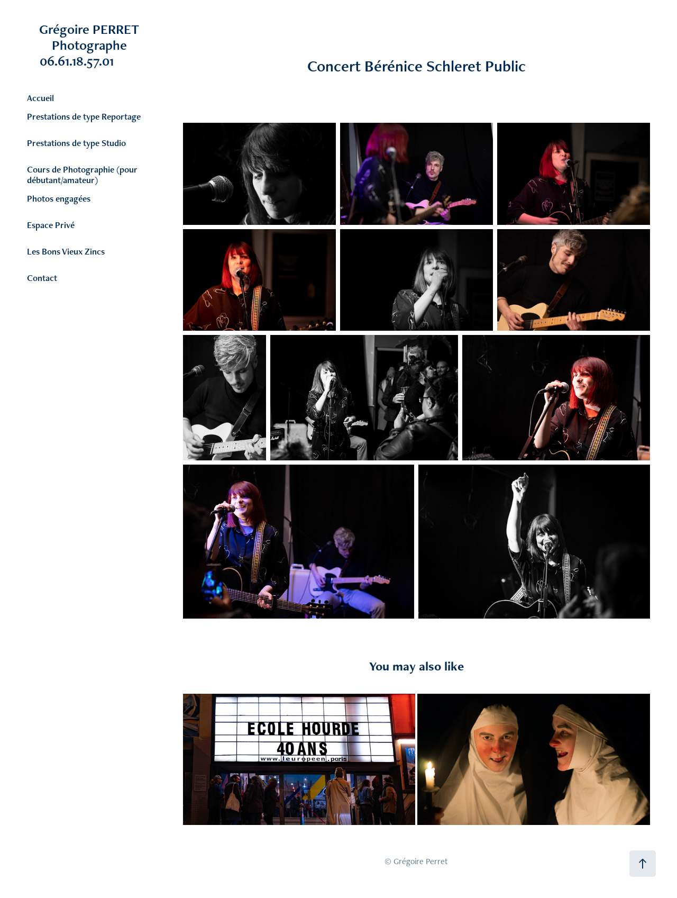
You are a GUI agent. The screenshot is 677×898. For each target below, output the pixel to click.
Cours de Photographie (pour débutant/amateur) (82, 175)
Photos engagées (58, 198)
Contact (42, 278)
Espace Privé (51, 225)
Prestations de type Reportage (84, 116)
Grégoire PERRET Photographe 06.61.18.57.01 (103, 45)
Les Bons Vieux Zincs (66, 251)
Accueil (40, 98)
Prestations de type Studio (76, 143)
